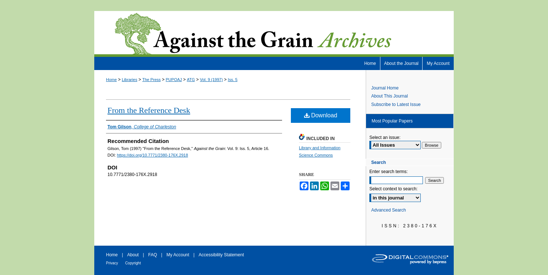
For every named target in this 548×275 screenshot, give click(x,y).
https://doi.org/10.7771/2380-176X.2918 (152, 155)
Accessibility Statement (221, 254)
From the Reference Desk (148, 110)
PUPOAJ (174, 79)
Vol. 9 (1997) (211, 79)
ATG (191, 79)
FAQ (152, 254)
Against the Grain (274, 34)
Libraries (129, 79)
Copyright (133, 263)
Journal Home (385, 88)
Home (111, 79)
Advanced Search (388, 210)
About (133, 254)
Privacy (112, 263)
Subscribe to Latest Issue (396, 104)
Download (320, 115)
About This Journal (389, 96)
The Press (151, 79)
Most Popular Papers (392, 121)
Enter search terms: (388, 171)
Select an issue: (385, 137)
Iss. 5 (232, 79)
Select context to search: (393, 188)
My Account (178, 254)
